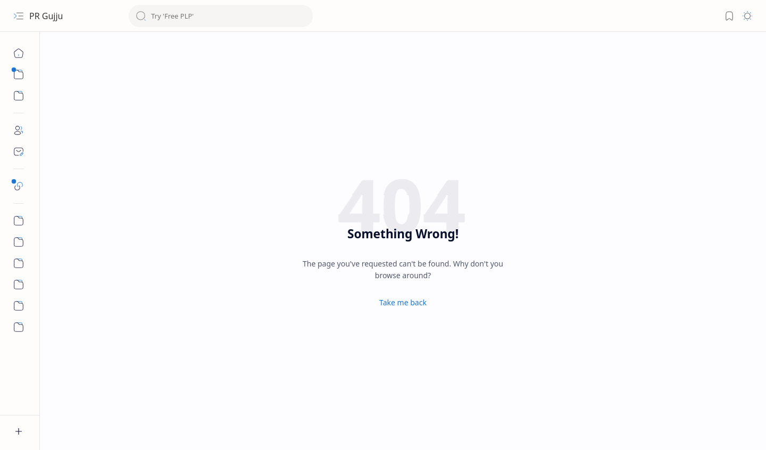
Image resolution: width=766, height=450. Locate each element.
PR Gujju (46, 16)
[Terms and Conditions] (18, 242)
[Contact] (18, 151)
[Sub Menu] (18, 74)
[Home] (18, 53)
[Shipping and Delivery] (18, 284)
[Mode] (747, 16)
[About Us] (18, 305)
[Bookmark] (729, 16)
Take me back (403, 302)
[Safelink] (18, 186)
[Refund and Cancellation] (18, 220)
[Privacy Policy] (18, 263)
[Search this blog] (221, 16)
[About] (18, 130)
